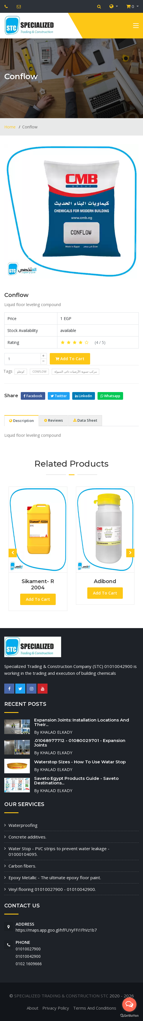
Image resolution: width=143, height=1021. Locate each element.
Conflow (16, 295)
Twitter (59, 395)
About (32, 1008)
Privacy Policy (55, 1008)
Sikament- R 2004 (38, 584)
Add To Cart (69, 358)
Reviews (53, 420)
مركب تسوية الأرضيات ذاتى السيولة (75, 372)
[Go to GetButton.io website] (129, 1015)
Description (21, 420)
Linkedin (83, 395)
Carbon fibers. (22, 866)
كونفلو (20, 372)
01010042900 (28, 956)
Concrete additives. (27, 837)
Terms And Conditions (94, 1008)
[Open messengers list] (129, 1004)
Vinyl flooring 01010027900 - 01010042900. (52, 889)
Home (10, 127)
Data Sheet (85, 420)
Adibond (105, 581)
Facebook (33, 395)
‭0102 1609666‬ (29, 963)
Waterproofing (23, 825)
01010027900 (28, 949)
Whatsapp (110, 395)
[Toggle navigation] (136, 26)
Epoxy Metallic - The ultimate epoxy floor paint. (55, 877)
